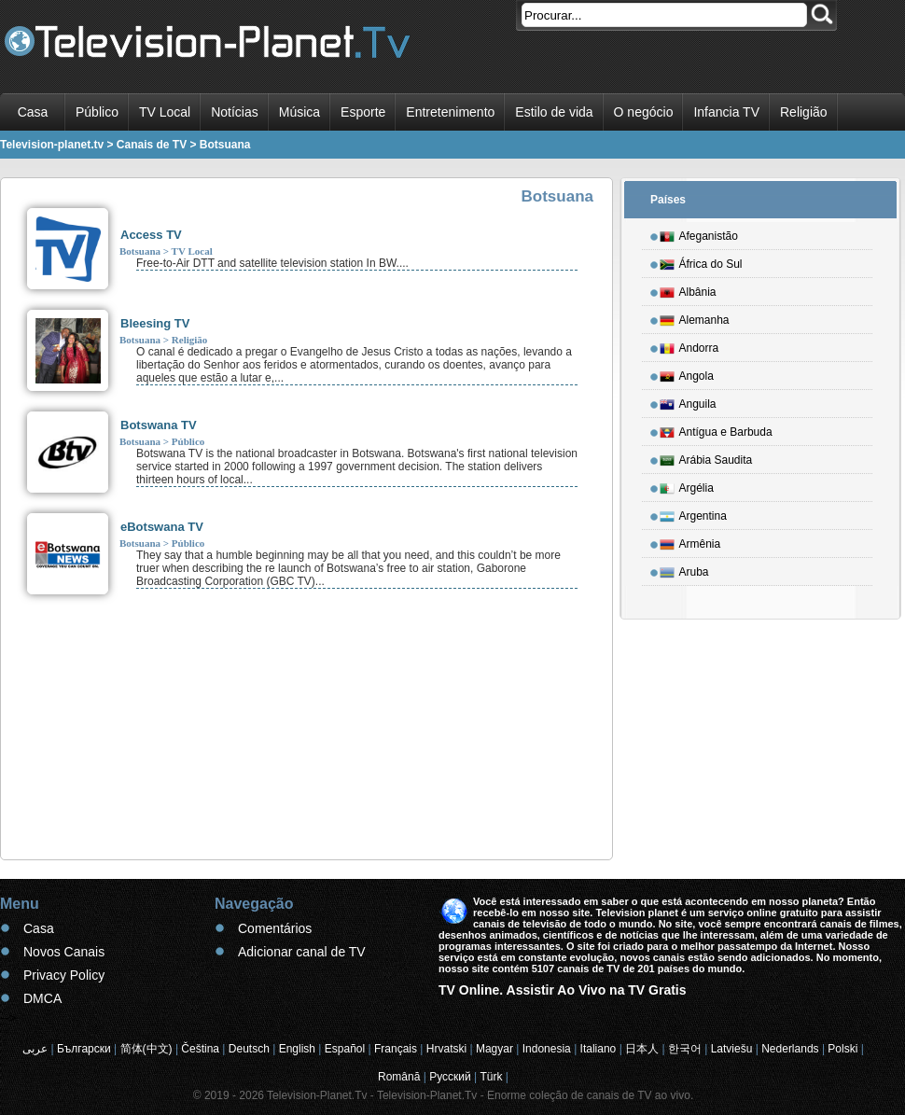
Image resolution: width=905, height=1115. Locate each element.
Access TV (151, 235)
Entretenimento (450, 112)
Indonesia (546, 1048)
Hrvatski (446, 1048)
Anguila (688, 401)
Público (97, 112)
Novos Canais (63, 951)
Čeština (200, 1048)
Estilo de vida (553, 112)
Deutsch (249, 1048)
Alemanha (695, 317)
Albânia (688, 289)
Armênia (690, 541)
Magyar (494, 1048)
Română (399, 1076)
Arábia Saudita (706, 457)
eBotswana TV (161, 527)
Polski (842, 1048)
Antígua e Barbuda (716, 429)
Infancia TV (726, 112)
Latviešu (732, 1048)
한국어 (685, 1048)
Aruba (684, 569)
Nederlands (789, 1048)
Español (345, 1048)
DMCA (42, 998)
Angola (687, 373)
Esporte (363, 112)
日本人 (642, 1048)
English (297, 1048)
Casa (33, 112)
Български (84, 1048)
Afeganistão (699, 233)
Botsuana (139, 251)
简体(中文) (146, 1048)
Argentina (693, 513)
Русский (450, 1076)
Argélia (687, 485)
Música (299, 112)
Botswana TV (158, 425)
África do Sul (701, 261)
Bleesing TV (154, 323)
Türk (491, 1076)
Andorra (689, 345)
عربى (35, 1048)
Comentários (275, 928)
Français (395, 1048)
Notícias (234, 112)
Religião (804, 112)
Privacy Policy (63, 975)
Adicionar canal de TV (302, 951)
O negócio (644, 112)
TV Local (164, 112)
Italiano (598, 1048)
